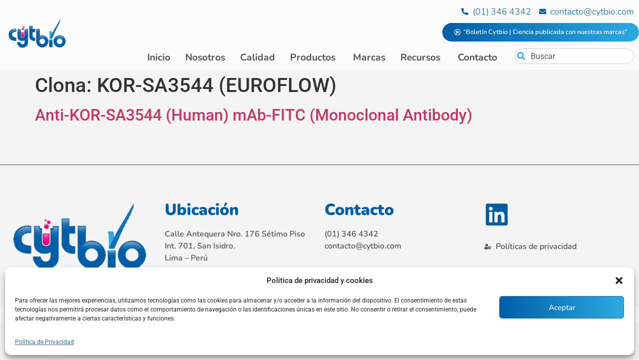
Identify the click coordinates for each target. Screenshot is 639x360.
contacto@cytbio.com (362, 246)
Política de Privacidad (44, 342)
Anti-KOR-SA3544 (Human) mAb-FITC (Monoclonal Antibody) (253, 115)
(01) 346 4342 (351, 234)
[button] (619, 281)
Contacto (359, 209)
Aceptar (562, 307)
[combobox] (574, 56)
